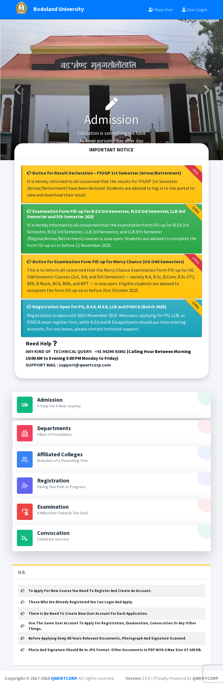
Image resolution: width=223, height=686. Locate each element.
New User (160, 9)
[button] (17, 89)
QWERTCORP (64, 678)
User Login (194, 9)
